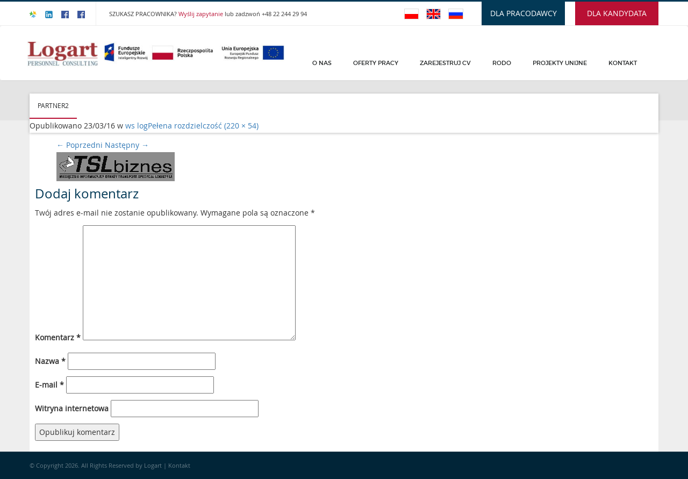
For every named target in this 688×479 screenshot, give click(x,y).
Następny (127, 145)
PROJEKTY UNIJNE (560, 63)
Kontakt (622, 63)
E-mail (49, 385)
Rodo (501, 63)
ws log (136, 125)
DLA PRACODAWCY (523, 13)
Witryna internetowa (72, 408)
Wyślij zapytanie (201, 14)
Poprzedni (79, 145)
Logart (153, 465)
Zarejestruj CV (445, 63)
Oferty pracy (375, 63)
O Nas (322, 63)
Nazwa (50, 361)
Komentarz (58, 337)
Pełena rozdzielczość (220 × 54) (203, 125)
